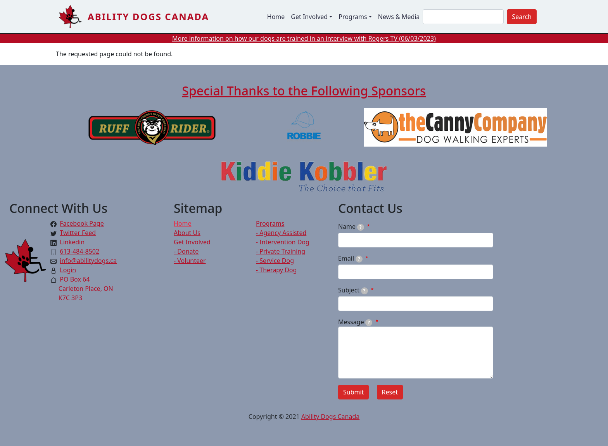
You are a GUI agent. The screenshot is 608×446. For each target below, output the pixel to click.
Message (355, 322)
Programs (270, 223)
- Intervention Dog (282, 242)
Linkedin (72, 242)
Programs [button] (353, 16)
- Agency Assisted (281, 232)
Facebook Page (82, 223)
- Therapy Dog (276, 270)
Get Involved (192, 242)
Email (350, 258)
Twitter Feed (78, 232)
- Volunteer (190, 260)
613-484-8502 (79, 251)
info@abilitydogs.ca (88, 260)
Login (68, 270)
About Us (187, 232)
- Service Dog (275, 260)
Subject (353, 290)
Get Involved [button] (309, 16)
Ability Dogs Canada (148, 16)
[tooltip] (360, 227)
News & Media (399, 16)
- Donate (186, 251)
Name (351, 226)
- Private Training (280, 251)
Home (276, 16)
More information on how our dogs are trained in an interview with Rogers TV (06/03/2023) (304, 38)
